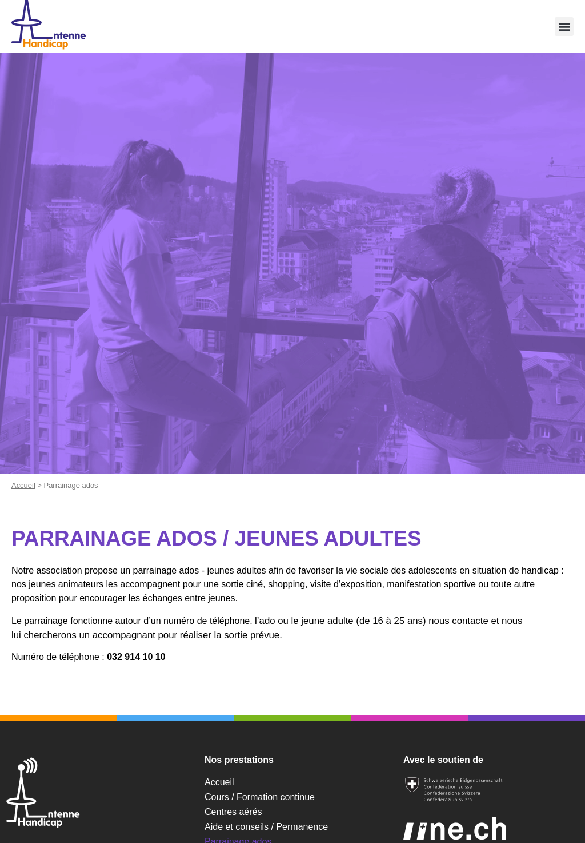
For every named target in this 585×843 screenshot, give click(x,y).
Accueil (23, 485)
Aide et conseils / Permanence (266, 827)
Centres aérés (233, 812)
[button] (564, 26)
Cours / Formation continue (260, 797)
